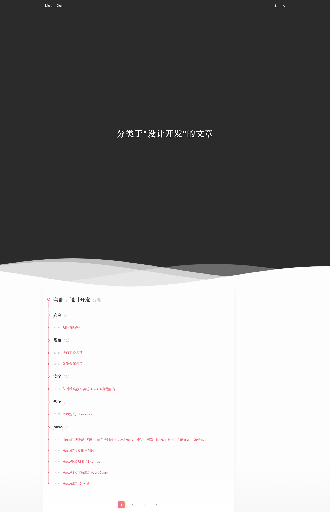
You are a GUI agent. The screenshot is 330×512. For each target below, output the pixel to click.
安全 (57, 314)
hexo (58, 426)
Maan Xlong (55, 5)
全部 (58, 299)
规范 (57, 340)
